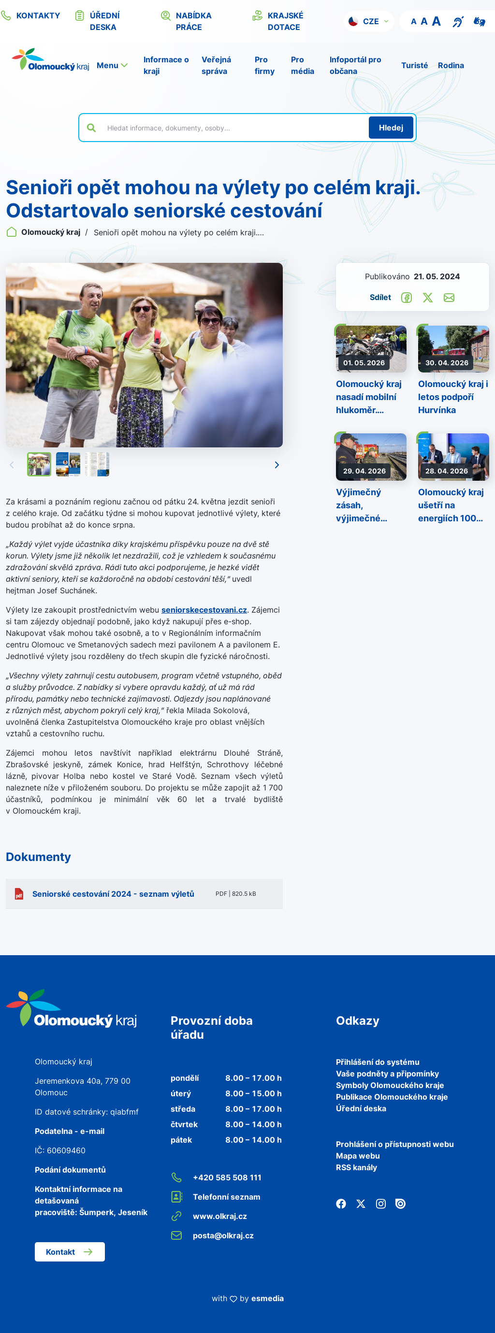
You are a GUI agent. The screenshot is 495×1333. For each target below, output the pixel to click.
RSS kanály (356, 1167)
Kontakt (70, 1252)
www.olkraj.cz (209, 1216)
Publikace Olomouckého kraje (392, 1097)
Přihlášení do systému (378, 1062)
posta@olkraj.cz (212, 1235)
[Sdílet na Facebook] (406, 296)
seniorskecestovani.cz (204, 610)
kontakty (30, 15)
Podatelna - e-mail (69, 1131)
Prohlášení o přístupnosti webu (395, 1144)
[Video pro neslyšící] (479, 21)
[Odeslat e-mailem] (449, 296)
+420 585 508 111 (216, 1177)
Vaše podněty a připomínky (387, 1073)
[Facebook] (341, 1203)
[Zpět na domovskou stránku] (50, 59)
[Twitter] (361, 1203)
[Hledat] (391, 127)
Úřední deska (361, 1108)
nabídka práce (186, 21)
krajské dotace (278, 21)
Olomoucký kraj (44, 232)
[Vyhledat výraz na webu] (232, 127)
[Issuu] (400, 1203)
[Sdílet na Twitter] (428, 296)
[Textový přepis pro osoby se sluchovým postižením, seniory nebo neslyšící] (458, 21)
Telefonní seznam (216, 1197)
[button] (369, 21)
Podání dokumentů (70, 1170)
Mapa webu (358, 1156)
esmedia (267, 1298)
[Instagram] (381, 1203)
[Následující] (277, 464)
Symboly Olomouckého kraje (390, 1085)
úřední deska (96, 21)
